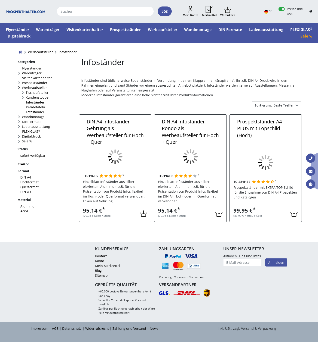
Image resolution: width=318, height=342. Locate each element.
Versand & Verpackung (258, 328)
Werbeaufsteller (34, 87)
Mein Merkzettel (107, 266)
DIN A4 (25, 177)
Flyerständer (32, 68)
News (154, 328)
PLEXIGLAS (31, 131)
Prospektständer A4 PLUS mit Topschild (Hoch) (259, 128)
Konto (99, 261)
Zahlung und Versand (129, 328)
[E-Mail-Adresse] (242, 262)
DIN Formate (31, 121)
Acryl (24, 211)
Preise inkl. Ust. (295, 11)
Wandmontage (33, 117)
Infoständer (35, 102)
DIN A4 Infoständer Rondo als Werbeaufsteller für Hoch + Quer (190, 131)
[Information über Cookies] (310, 184)
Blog (98, 270)
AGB (55, 328)
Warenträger (32, 73)
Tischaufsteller (37, 92)
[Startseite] (26, 11)
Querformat (29, 187)
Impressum (39, 328)
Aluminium (28, 206)
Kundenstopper (38, 97)
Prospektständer (34, 83)
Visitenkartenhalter (37, 78)
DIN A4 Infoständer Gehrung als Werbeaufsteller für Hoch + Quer (115, 131)
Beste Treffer (275, 105)
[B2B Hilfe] (310, 11)
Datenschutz (72, 328)
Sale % (27, 141)
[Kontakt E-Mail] (310, 171)
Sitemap (101, 275)
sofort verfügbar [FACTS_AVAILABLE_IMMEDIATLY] (33, 155)
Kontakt (101, 256)
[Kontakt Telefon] (310, 158)
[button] (190, 11)
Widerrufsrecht (97, 328)
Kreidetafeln (35, 107)
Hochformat (29, 182)
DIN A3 (25, 192)
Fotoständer (35, 112)
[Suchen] (105, 11)
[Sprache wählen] (268, 11)
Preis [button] (22, 164)
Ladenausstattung (36, 126)
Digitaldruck (31, 136)
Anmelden (276, 262)
